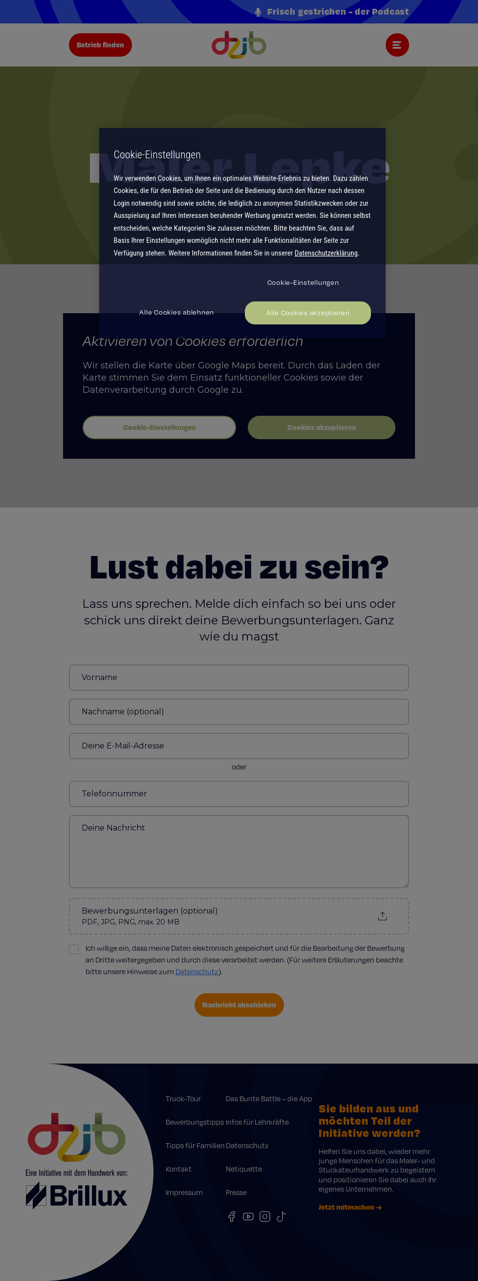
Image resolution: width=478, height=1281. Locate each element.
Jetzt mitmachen (350, 1207)
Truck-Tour (183, 1098)
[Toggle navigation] (397, 45)
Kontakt (179, 1169)
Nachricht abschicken (239, 1005)
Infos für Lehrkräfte (257, 1122)
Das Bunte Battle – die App (269, 1098)
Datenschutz (196, 971)
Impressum (184, 1192)
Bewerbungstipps (195, 1122)
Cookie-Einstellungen (159, 427)
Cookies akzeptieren (321, 427)
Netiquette (244, 1169)
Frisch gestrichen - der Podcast (331, 11)
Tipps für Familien (195, 1145)
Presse (236, 1192)
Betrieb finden (100, 45)
